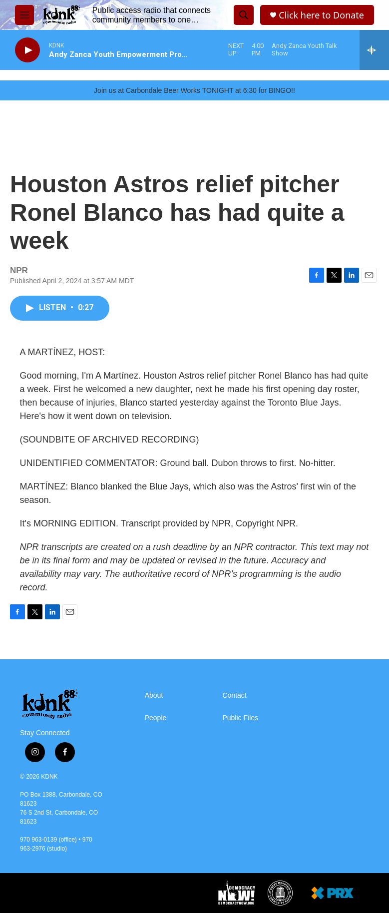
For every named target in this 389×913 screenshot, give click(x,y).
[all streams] (374, 50)
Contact (234, 695)
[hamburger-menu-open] (24, 15)
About (154, 695)
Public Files (240, 718)
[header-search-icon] (244, 15)
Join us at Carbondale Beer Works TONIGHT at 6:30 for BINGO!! (194, 90)
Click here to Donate (321, 15)
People (156, 718)
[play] (27, 50)
